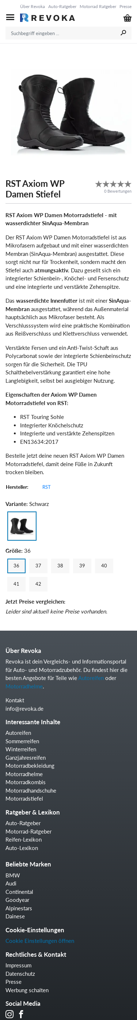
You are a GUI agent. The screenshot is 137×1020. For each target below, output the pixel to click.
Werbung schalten (27, 990)
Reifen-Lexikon (23, 839)
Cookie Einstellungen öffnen (39, 940)
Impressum (18, 965)
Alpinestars (18, 908)
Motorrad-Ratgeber (28, 831)
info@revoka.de (24, 708)
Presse (125, 6)
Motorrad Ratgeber (98, 6)
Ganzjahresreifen (25, 757)
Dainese (15, 916)
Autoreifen (91, 678)
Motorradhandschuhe (30, 790)
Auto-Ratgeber (62, 6)
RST (46, 487)
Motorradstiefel (24, 798)
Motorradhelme (24, 686)
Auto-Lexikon (21, 848)
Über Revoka (32, 6)
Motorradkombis (25, 782)
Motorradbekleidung (29, 765)
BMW (12, 875)
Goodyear (17, 899)
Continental (19, 891)
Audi (10, 883)
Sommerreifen (22, 741)
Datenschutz (20, 973)
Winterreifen (20, 749)
